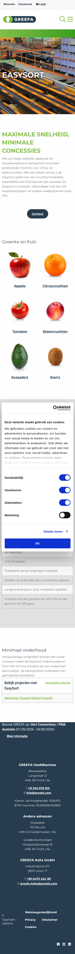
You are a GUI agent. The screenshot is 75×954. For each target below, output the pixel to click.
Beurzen (9, 4)
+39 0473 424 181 (39, 879)
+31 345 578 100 (39, 788)
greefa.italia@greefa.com (38, 883)
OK (37, 543)
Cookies (30, 927)
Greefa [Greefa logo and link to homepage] (19, 19)
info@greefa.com (38, 793)
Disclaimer (50, 920)
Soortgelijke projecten (58, 682)
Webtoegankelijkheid (41, 912)
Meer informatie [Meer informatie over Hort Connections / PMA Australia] (17, 736)
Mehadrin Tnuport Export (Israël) (28, 698)
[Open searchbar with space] (62, 19)
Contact (37, 214)
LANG (41, 4)
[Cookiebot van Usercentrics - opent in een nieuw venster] (53, 408)
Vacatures (25, 4)
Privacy (30, 920)
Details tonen (53, 531)
